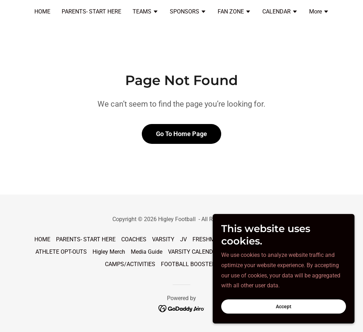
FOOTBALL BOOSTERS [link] (190, 264)
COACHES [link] (133, 239)
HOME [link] (42, 11)
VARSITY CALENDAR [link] (194, 251)
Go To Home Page (181, 133)
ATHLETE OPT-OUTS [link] (61, 251)
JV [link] (183, 239)
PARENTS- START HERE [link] (91, 11)
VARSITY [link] (163, 239)
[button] (145, 12)
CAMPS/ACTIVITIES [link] (130, 264)
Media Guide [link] (146, 251)
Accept (283, 321)
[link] (181, 308)
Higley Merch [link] (109, 251)
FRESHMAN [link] (207, 239)
